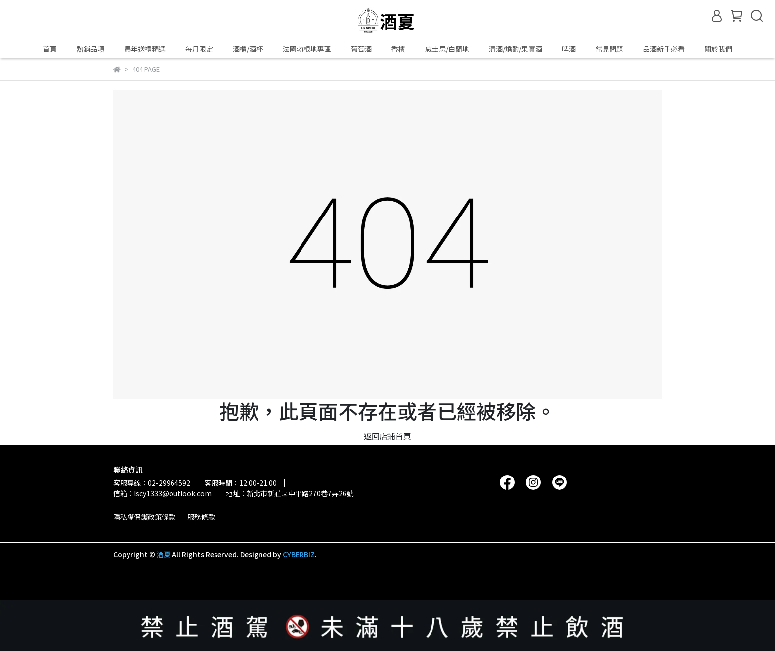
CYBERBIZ (299, 554)
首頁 (50, 49)
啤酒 (569, 49)
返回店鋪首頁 (387, 436)
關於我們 (718, 49)
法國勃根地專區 (307, 49)
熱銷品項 (90, 49)
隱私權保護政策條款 (144, 516)
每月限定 (199, 49)
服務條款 (201, 516)
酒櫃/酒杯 (248, 49)
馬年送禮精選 (145, 49)
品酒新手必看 (664, 49)
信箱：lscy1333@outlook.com (162, 493)
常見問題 (609, 49)
